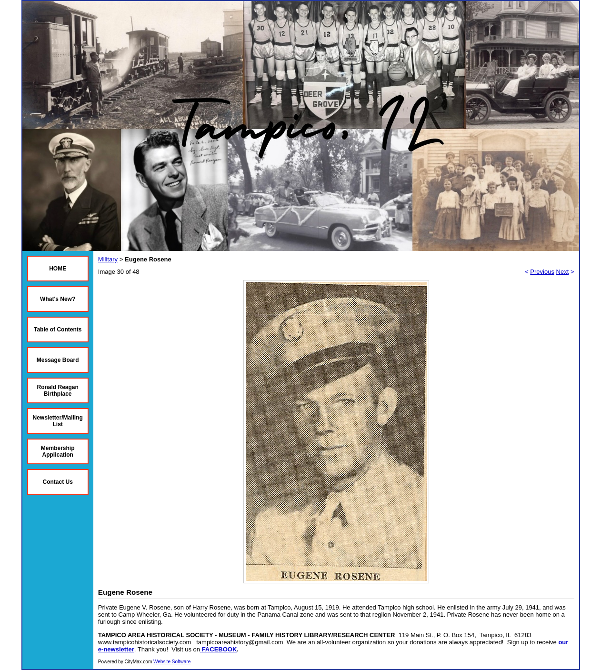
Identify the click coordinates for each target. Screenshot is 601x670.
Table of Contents (57, 329)
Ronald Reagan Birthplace (58, 390)
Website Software (171, 661)
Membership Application (58, 451)
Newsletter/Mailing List (58, 421)
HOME (57, 268)
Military (108, 259)
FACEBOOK (219, 649)
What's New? (57, 299)
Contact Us (58, 482)
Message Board (58, 360)
